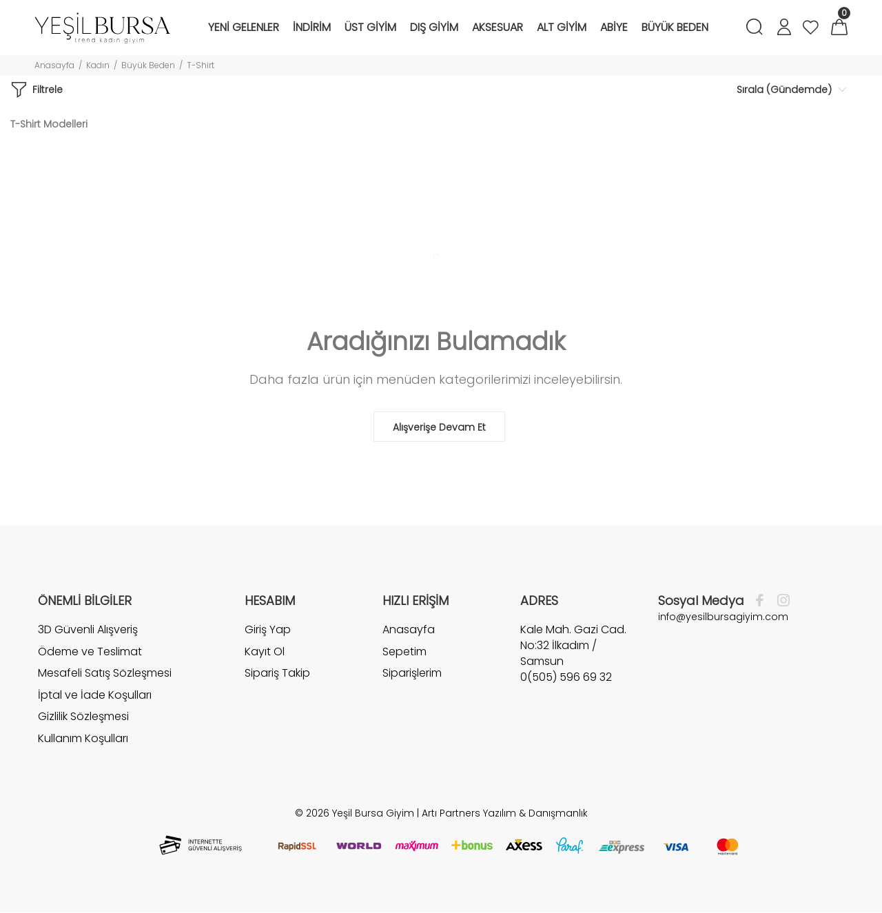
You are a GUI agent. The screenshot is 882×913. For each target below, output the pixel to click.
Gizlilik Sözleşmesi (83, 716)
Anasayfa (54, 65)
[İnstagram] (780, 601)
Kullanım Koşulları (83, 738)
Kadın (98, 65)
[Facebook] (763, 601)
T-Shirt (200, 65)
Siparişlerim (412, 673)
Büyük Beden (148, 65)
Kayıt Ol (265, 651)
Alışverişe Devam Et (439, 427)
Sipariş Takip (277, 673)
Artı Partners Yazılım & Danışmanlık (505, 813)
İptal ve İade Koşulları (95, 695)
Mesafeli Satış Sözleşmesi (105, 673)
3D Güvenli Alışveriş (88, 629)
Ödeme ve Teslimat (90, 651)
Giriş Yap (268, 629)
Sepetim (404, 651)
